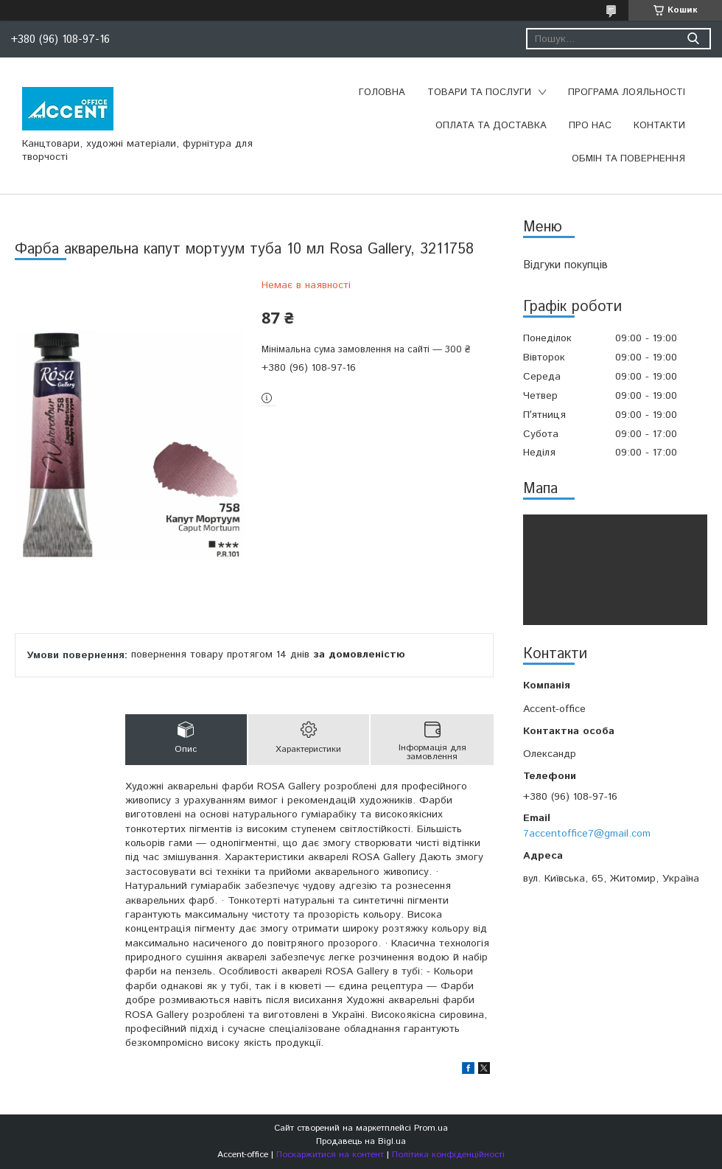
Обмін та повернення (628, 159)
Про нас (590, 126)
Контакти (659, 126)
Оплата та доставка (491, 126)
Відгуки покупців (565, 265)
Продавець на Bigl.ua (361, 1141)
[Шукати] (692, 38)
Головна (382, 93)
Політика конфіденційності (448, 1154)
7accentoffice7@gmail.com (587, 833)
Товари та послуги (479, 93)
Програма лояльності (626, 93)
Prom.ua (431, 1128)
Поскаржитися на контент (330, 1154)
